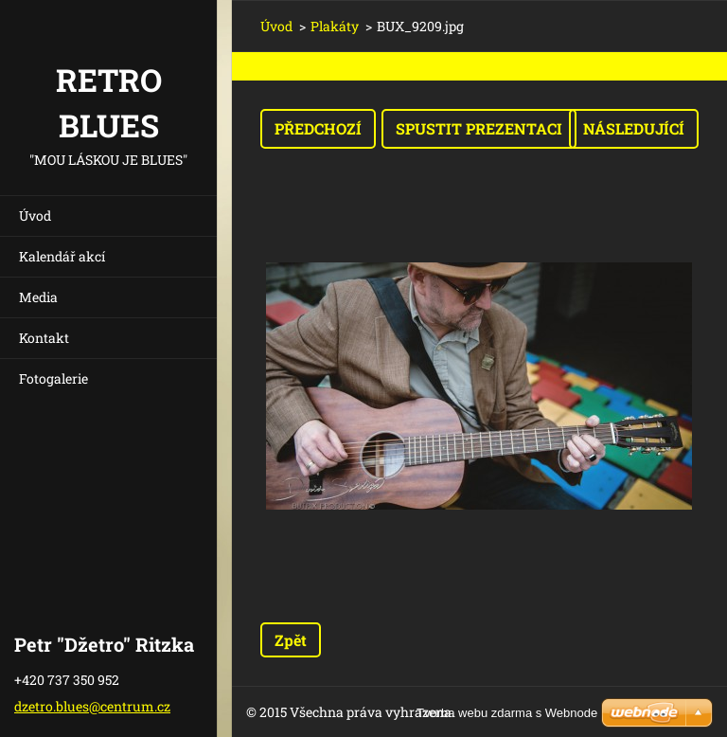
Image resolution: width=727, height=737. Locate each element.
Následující (633, 128)
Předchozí (318, 128)
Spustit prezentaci (479, 128)
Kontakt (44, 338)
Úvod (35, 216)
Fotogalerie (53, 378)
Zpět (291, 640)
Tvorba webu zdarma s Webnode (507, 713)
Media (38, 297)
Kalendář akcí (62, 256)
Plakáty (334, 26)
